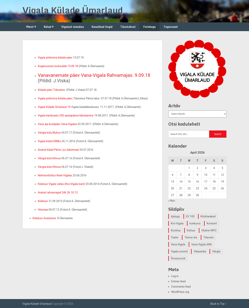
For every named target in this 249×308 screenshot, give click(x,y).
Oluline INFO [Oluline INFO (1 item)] (208, 230)
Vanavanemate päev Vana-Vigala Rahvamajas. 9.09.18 (94, 75)
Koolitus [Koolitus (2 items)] (176, 230)
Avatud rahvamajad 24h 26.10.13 (58, 192)
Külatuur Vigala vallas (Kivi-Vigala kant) (61, 184)
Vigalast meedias (72, 26)
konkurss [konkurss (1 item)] (195, 223)
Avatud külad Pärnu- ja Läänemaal (58, 149)
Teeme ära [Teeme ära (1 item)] (190, 237)
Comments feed (181, 286)
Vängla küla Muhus (49, 132)
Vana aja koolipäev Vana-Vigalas (57, 124)
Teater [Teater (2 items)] (174, 237)
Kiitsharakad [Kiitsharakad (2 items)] (208, 216)
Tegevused (170, 26)
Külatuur (43, 201)
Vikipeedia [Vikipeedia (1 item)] (200, 251)
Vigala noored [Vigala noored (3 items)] (179, 251)
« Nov (171, 200)
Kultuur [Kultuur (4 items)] (191, 230)
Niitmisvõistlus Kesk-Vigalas (55, 175)
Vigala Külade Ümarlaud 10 (54, 106)
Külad (47, 26)
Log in (175, 276)
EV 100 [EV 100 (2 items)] (190, 216)
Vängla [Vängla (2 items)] (216, 251)
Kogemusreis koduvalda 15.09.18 (58, 66)
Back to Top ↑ (218, 303)
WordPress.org (180, 291)
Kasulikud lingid (102, 26)
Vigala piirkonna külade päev (55, 57)
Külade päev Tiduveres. (52, 89)
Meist (30, 26)
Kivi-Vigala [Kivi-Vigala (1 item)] (177, 223)
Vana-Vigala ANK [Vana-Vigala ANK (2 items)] (201, 244)
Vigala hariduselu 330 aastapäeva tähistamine (66, 115)
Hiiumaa (43, 209)
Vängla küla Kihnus (49, 158)
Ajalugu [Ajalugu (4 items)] (175, 216)
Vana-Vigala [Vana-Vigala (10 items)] (178, 244)
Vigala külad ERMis (49, 141)
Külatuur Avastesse (44, 218)
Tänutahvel (128, 26)
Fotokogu (149, 26)
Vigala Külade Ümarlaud (72, 10)
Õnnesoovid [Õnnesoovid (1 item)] (178, 258)
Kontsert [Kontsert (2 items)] (212, 223)
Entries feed (178, 281)
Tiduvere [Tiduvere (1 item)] (208, 237)
